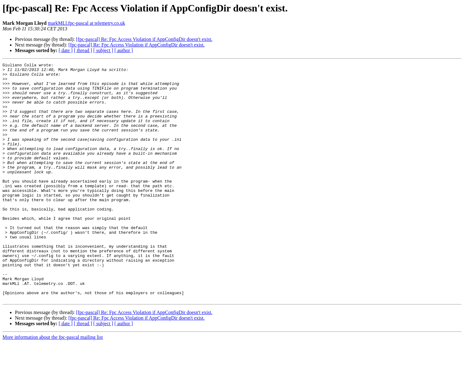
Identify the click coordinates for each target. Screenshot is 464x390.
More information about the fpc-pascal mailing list (52, 384)
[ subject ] (103, 50)
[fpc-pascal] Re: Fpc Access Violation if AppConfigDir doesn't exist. (144, 39)
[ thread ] (83, 50)
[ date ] (66, 50)
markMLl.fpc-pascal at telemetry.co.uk (86, 23)
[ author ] (123, 50)
